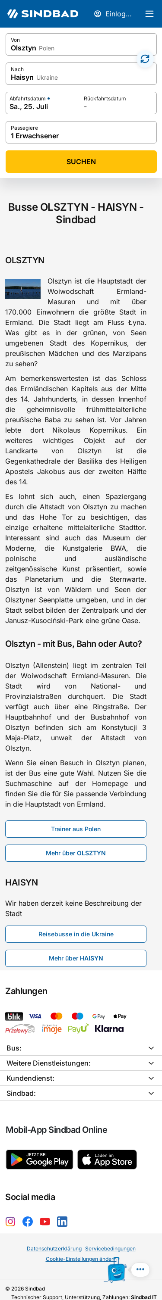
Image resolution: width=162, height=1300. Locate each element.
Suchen (81, 161)
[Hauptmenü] (148, 13)
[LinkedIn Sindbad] (64, 1211)
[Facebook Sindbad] (29, 1211)
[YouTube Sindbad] (47, 1211)
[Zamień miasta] (145, 59)
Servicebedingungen (110, 1238)
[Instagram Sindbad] (12, 1211)
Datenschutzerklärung (54, 1238)
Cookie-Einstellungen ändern (81, 1248)
